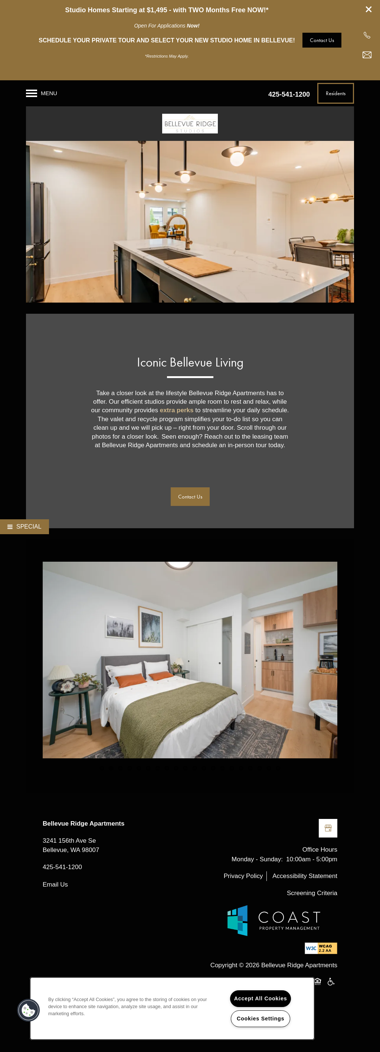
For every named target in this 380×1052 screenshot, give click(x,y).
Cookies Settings (260, 1019)
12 (204, 768)
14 (222, 768)
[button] (369, 9)
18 (259, 768)
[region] (172, 1008)
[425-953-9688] (367, 35)
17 (250, 768)
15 (231, 768)
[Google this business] (328, 828)
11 (194, 768)
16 (241, 768)
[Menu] (41, 93)
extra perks (177, 410)
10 (185, 768)
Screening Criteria (312, 893)
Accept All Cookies (260, 998)
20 (278, 768)
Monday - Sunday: (257, 859)
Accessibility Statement (304, 876)
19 (268, 768)
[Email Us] (367, 55)
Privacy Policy (243, 876)
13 (213, 768)
